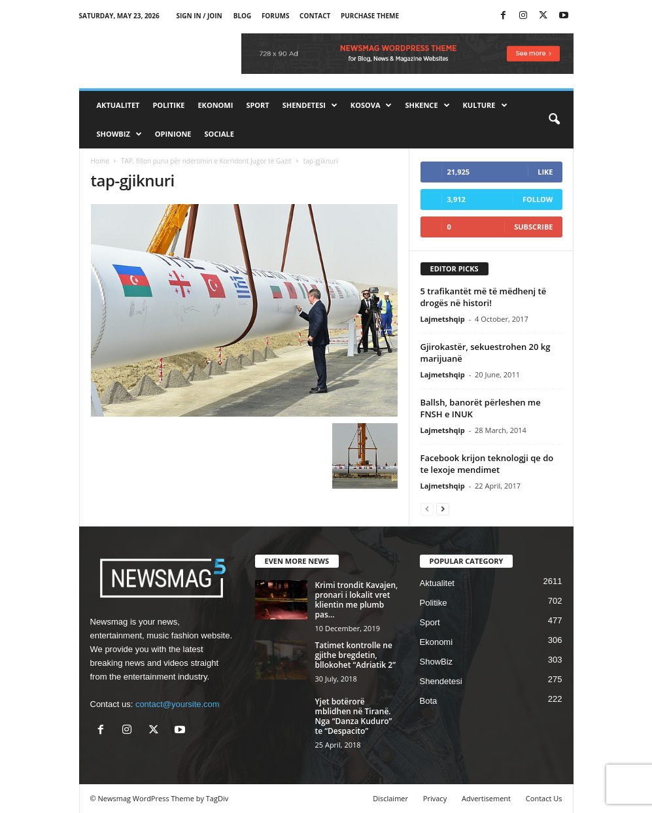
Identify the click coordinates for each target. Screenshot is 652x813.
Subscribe (533, 227)
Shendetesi (310, 105)
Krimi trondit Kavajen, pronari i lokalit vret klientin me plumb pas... (356, 599)
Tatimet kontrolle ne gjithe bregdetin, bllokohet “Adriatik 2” (355, 655)
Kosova (371, 105)
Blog (242, 15)
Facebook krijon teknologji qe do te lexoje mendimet (487, 464)
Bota (429, 701)
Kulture (485, 105)
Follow (538, 199)
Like (545, 172)
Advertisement (486, 798)
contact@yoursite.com (177, 704)
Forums (276, 15)
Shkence (427, 105)
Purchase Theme (370, 15)
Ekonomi (215, 105)
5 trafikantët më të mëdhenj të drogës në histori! (483, 297)
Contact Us (544, 798)
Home (100, 160)
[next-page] (442, 508)
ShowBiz (119, 134)
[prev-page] (427, 508)
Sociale (219, 134)
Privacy (435, 798)
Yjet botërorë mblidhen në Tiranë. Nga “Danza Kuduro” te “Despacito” (353, 716)
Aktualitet (118, 105)
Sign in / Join (199, 15)
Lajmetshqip (442, 319)
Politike (168, 105)
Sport (257, 105)
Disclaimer (390, 798)
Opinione (173, 134)
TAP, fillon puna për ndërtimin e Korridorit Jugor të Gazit (206, 160)
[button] (554, 119)
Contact (315, 15)
